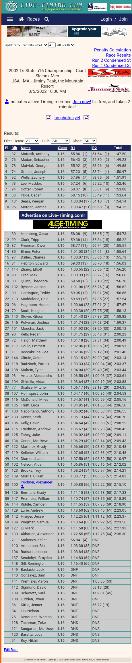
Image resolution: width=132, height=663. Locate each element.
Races (33, 19)
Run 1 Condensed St (111, 65)
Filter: (21, 141)
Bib (14, 148)
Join (123, 19)
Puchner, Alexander (37, 482)
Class (62, 148)
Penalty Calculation (112, 50)
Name (25, 148)
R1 (73, 148)
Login (106, 19)
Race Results (118, 55)
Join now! (82, 101)
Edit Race (11, 650)
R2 (94, 148)
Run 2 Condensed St (111, 60)
